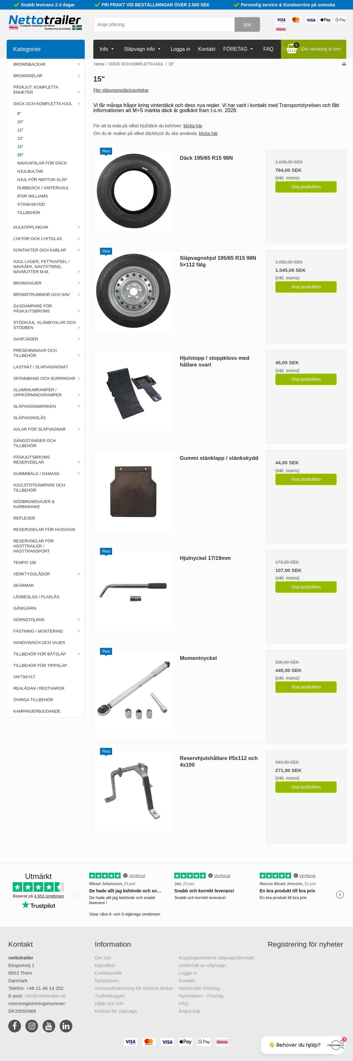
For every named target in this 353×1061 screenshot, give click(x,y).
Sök (247, 24)
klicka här (192, 125)
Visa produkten (306, 186)
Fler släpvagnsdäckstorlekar (121, 90)
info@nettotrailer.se (45, 995)
